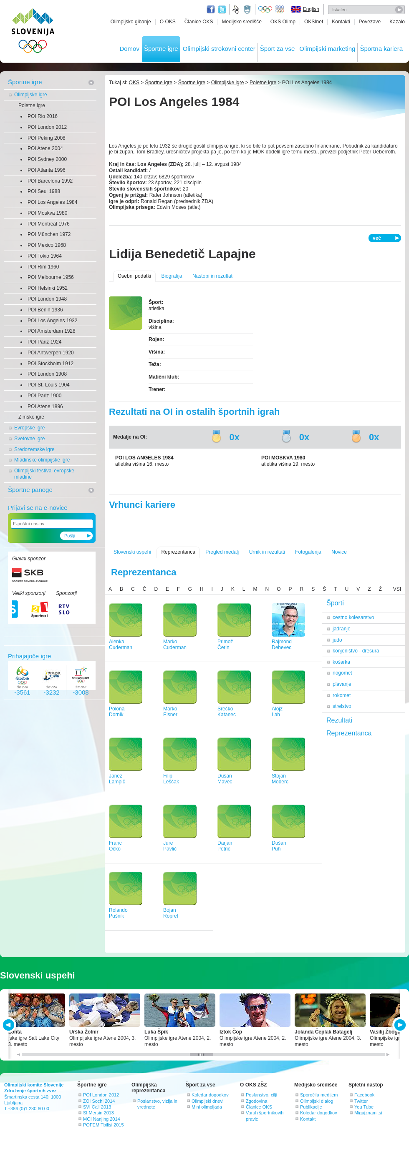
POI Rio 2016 (43, 116)
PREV (10, 1025)
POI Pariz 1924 (44, 342)
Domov (129, 48)
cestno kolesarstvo (353, 617)
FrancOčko (115, 846)
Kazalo (397, 22)
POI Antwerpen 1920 (51, 353)
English (311, 9)
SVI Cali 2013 (97, 1106)
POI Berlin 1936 (45, 310)
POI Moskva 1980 (47, 213)
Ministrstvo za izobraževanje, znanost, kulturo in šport (248, 9)
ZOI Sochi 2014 (99, 1101)
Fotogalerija (308, 552)
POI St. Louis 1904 (49, 385)
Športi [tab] (335, 603)
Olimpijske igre (30, 95)
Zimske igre (31, 417)
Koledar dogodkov (210, 1094)
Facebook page (211, 9)
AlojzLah (277, 712)
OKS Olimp (282, 22)
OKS (134, 82)
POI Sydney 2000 (47, 159)
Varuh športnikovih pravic (264, 1115)
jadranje (342, 629)
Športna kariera (381, 48)
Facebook (364, 1094)
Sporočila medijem (319, 1094)
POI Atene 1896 (45, 406)
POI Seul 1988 (44, 191)
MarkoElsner (170, 712)
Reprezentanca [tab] (349, 733)
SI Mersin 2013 (98, 1112)
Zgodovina (256, 1101)
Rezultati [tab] (339, 720)
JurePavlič (170, 846)
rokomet (342, 695)
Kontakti (341, 22)
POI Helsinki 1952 (48, 288)
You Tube (364, 1106)
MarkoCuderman (175, 645)
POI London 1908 (47, 374)
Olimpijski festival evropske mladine (44, 474)
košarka (341, 662)
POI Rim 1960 (43, 267)
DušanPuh (279, 846)
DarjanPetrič (224, 846)
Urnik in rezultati (267, 552)
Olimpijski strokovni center (219, 48)
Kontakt (308, 1118)
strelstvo (342, 706)
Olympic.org (265, 9)
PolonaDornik (116, 712)
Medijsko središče (241, 22)
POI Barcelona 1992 (50, 181)
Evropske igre (29, 428)
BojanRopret (170, 913)
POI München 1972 (49, 234)
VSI (397, 589)
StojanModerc (280, 779)
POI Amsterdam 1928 (52, 331)
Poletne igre (31, 105)
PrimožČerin (225, 645)
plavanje (342, 684)
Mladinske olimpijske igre (42, 460)
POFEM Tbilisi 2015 (103, 1124)
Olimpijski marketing (327, 48)
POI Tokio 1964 (45, 256)
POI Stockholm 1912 (50, 363)
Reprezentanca (178, 552)
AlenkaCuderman (120, 645)
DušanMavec (224, 779)
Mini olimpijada (207, 1106)
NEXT (399, 1025)
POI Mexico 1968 (47, 245)
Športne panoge (30, 489)
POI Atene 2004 (45, 148)
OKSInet (313, 22)
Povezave (370, 22)
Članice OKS (198, 22)
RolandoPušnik (118, 913)
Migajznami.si (368, 1112)
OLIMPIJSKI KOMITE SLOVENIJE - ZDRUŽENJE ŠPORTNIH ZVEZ (33, 32)
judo (337, 640)
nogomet (342, 673)
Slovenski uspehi (132, 552)
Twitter (222, 9)
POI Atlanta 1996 (47, 170)
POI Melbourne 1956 (51, 277)
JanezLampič (117, 779)
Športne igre (161, 48)
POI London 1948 (47, 299)
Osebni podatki (134, 276)
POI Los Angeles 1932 (52, 321)
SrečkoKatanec (226, 712)
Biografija (171, 276)
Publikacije (311, 1106)
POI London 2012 (47, 127)
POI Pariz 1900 (44, 396)
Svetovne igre (29, 439)
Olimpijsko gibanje (130, 22)
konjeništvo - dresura (356, 651)
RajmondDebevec (282, 645)
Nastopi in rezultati (213, 276)
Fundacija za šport (236, 9)
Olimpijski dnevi (207, 1101)
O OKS (168, 22)
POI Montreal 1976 (49, 224)
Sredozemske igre (34, 449)
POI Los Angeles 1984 (52, 202)
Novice (339, 552)
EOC (279, 9)
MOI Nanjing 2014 (101, 1118)
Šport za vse (277, 48)
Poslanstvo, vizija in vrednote (157, 1104)
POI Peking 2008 (47, 138)
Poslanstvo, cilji (261, 1094)
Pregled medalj (222, 552)
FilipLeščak (171, 779)
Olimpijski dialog (316, 1101)
